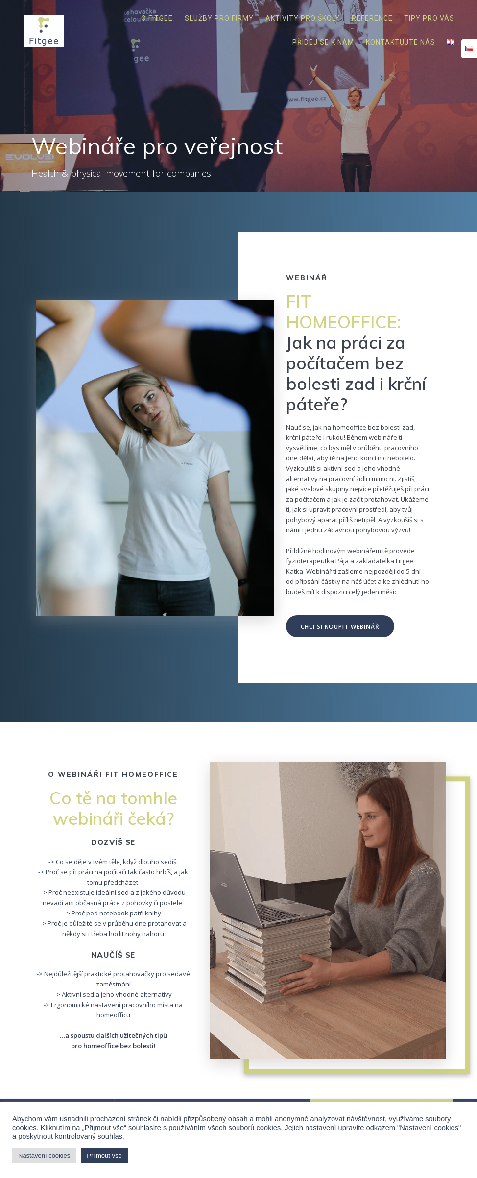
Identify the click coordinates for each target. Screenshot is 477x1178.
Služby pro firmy (219, 18)
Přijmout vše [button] (104, 1155)
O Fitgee (157, 18)
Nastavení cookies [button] (44, 1155)
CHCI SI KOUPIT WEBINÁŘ (340, 626)
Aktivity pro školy (302, 18)
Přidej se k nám (323, 42)
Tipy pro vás (429, 18)
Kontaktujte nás (400, 42)
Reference (372, 18)
